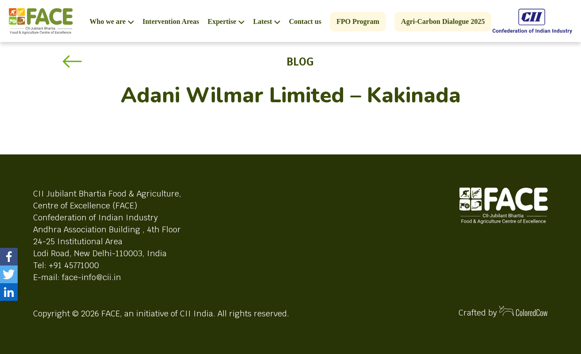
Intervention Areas (170, 21)
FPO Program (357, 21)
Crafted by (503, 312)
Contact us (305, 21)
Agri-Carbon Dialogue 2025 (443, 21)
